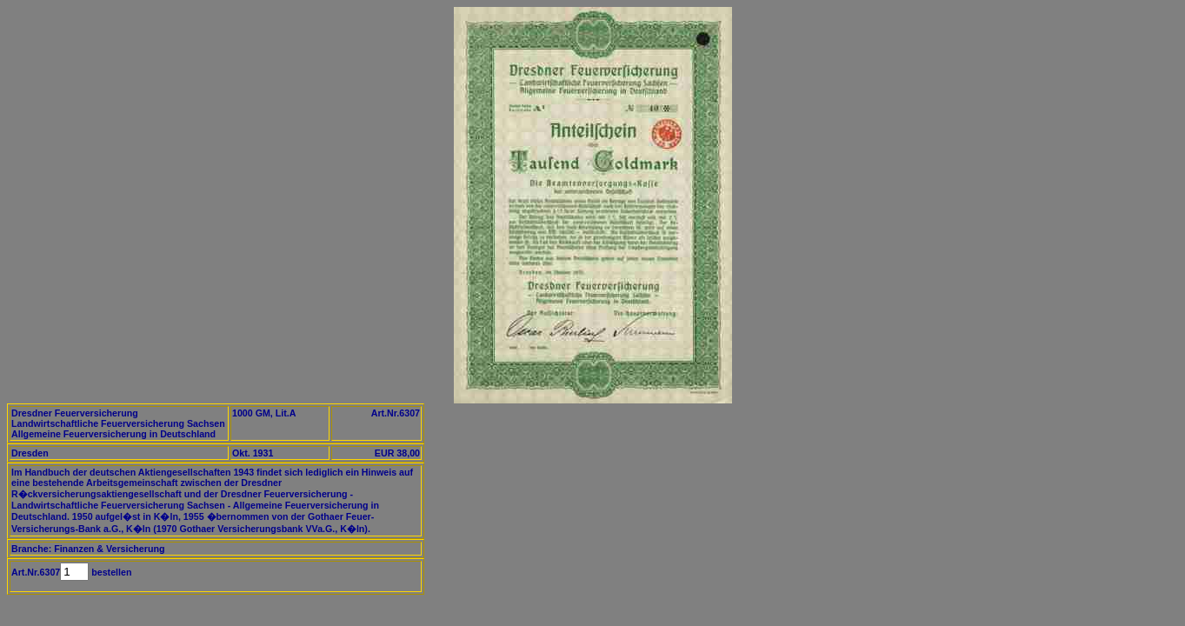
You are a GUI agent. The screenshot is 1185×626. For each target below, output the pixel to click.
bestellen (110, 572)
